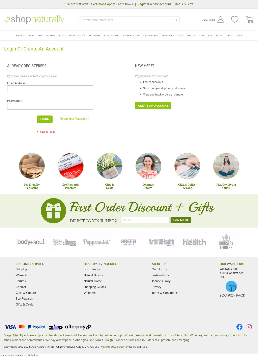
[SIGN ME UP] (180, 220)
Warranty (22, 275)
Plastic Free (111, 35)
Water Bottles (131, 35)
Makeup (50, 35)
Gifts (230, 35)
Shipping (21, 269)
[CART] (250, 20)
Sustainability (160, 275)
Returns (21, 281)
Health (191, 35)
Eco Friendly (92, 269)
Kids (201, 35)
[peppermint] (96, 242)
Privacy (156, 287)
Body (62, 35)
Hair (31, 35)
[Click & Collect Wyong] (187, 166)
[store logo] (34, 19)
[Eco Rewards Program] (70, 166)
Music (219, 35)
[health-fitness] (64, 242)
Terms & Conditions (164, 293)
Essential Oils (77, 35)
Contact (21, 287)
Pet (210, 35)
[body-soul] (31, 242)
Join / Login (208, 20)
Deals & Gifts (184, 4)
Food (180, 35)
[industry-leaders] (226, 242)
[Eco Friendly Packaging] (32, 166)
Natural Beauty (93, 275)
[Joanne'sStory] (148, 166)
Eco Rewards (24, 298)
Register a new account (154, 4)
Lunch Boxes (150, 35)
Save (239, 35)
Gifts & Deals (24, 304)
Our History (159, 269)
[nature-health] (194, 242)
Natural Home (93, 281)
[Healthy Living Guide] (226, 166)
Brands (20, 35)
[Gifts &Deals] (109, 166)
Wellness (89, 293)
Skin (39, 35)
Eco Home (94, 35)
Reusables (168, 35)
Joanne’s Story (161, 281)
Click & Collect (26, 293)
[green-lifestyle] (129, 242)
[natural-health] (161, 242)
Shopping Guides (95, 287)
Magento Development (113, 346)
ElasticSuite (32, 355)
